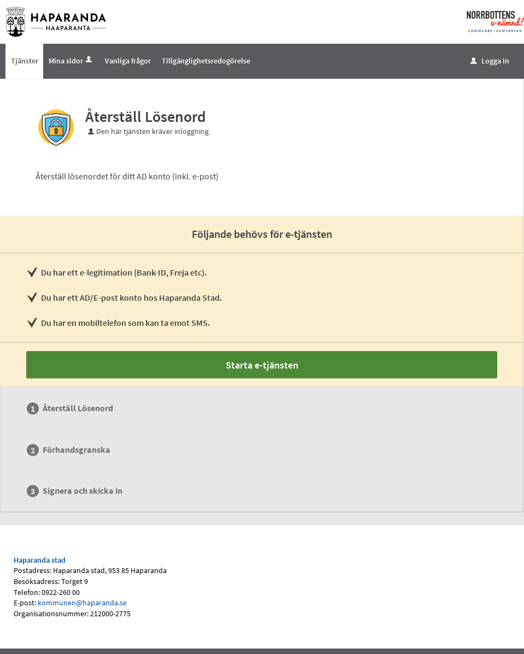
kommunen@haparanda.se (82, 603)
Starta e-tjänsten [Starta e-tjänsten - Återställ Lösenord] (262, 365)
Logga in (489, 61)
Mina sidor (71, 61)
